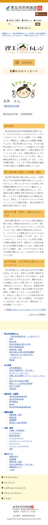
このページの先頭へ (37, 314)
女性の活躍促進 (41, 33)
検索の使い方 (25, 28)
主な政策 (31, 33)
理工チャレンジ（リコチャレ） (13, 35)
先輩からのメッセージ (31, 35)
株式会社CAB (11, 106)
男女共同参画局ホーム (20, 33)
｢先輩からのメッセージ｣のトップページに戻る (26, 310)
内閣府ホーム (6, 33)
